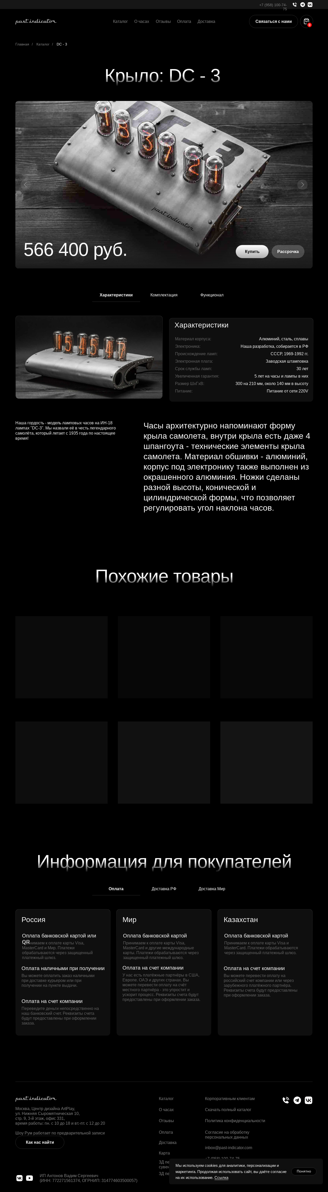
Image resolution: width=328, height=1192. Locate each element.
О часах (141, 21)
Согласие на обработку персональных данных (227, 1134)
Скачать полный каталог (228, 1109)
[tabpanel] (164, 358)
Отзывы (163, 21)
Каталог (120, 21)
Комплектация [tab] (164, 295)
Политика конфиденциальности (235, 1120)
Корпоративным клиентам (230, 1098)
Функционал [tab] (211, 295)
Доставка (206, 21)
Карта (164, 1153)
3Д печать (168, 1173)
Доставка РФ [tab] (164, 888)
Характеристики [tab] (116, 295)
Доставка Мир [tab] (212, 888)
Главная (22, 44)
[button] (273, 21)
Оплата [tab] (116, 888)
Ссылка (221, 1177)
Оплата (184, 21)
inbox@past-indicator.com (228, 1147)
